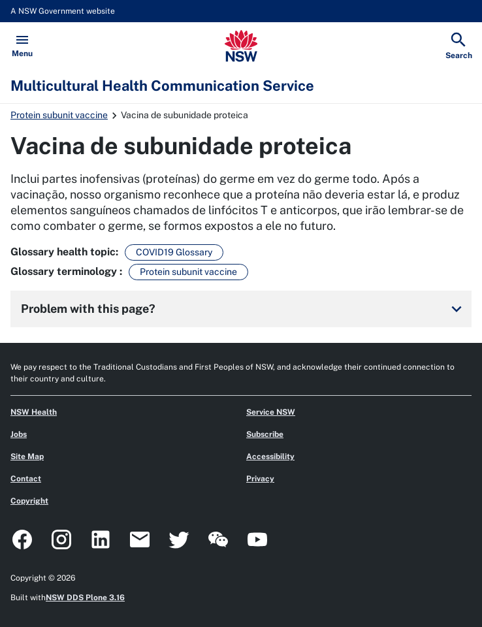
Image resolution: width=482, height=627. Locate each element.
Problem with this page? (243, 309)
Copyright (29, 501)
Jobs (18, 434)
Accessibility (270, 456)
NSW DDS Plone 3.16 (85, 597)
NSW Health (33, 412)
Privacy (260, 478)
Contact (25, 478)
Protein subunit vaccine (59, 115)
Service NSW (270, 412)
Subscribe (264, 434)
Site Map (27, 456)
